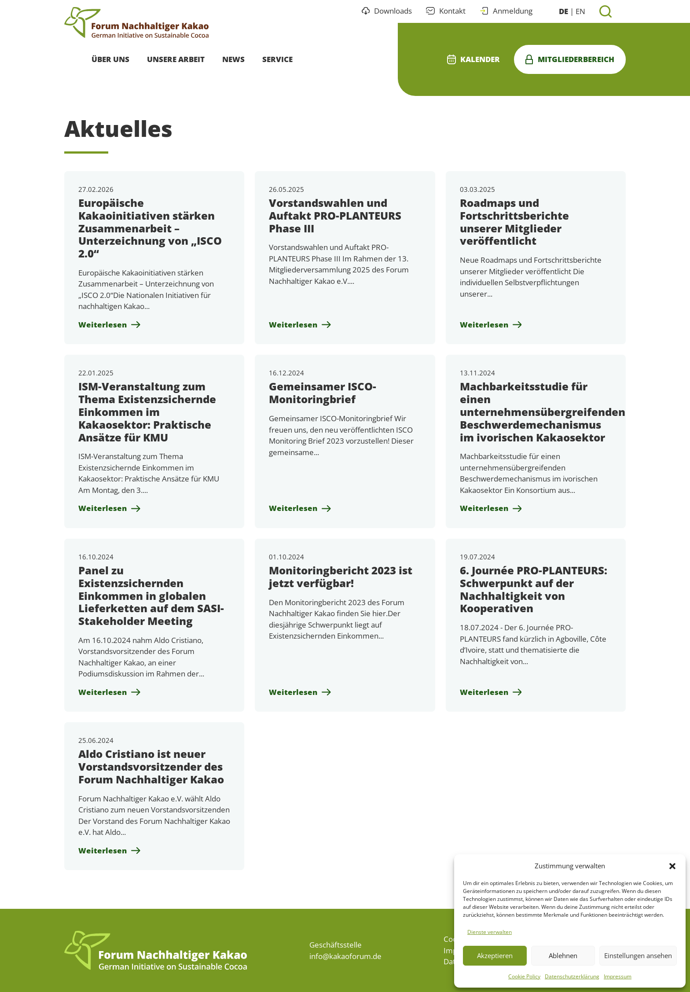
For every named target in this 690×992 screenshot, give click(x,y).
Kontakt (446, 11)
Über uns (110, 59)
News (233, 59)
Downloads (387, 11)
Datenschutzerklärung (572, 976)
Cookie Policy (524, 976)
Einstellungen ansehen (638, 955)
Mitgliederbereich (569, 59)
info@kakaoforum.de (345, 956)
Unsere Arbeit (176, 59)
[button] (672, 865)
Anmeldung (506, 11)
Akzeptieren (495, 955)
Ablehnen (563, 955)
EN (580, 11)
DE (563, 11)
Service (277, 59)
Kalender (473, 59)
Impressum (617, 976)
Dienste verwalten (489, 932)
